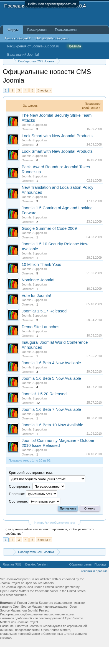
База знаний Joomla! (23, 55)
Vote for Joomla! (36, 295)
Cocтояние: (18, 501)
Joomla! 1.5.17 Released (44, 311)
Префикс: (17, 494)
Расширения (37, 30)
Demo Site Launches (40, 327)
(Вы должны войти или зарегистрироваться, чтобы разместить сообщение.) (50, 531)
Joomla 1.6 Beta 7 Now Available (51, 409)
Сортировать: (20, 486)
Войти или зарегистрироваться (52, 4)
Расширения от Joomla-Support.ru (33, 46)
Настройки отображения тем (54, 522)
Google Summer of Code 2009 (49, 228)
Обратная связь (80, 564)
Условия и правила (94, 571)
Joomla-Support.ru (34, 124)
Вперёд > (44, 90)
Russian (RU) (12, 564)
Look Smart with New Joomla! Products (57, 136)
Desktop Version (36, 564)
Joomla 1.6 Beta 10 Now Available (52, 425)
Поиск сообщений (17, 38)
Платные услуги (39, 38)
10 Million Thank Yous (41, 264)
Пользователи (66, 30)
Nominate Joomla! (38, 280)
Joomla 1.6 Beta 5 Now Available (51, 378)
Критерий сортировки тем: (31, 472)
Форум (13, 30)
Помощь (101, 564)
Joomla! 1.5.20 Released (44, 394)
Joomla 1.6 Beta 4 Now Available (51, 363)
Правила (74, 46)
